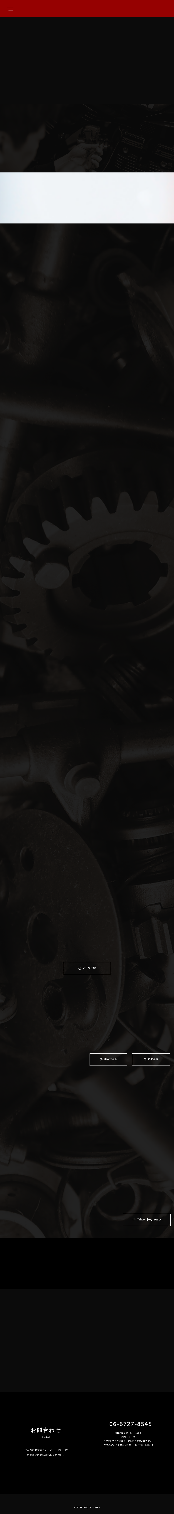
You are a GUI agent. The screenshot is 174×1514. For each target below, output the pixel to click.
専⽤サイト (110, 1059)
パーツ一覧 (89, 968)
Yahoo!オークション (149, 1220)
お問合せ (153, 1059)
